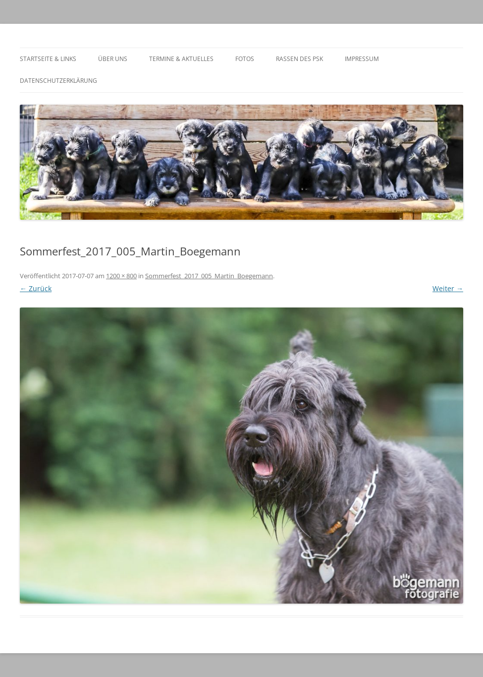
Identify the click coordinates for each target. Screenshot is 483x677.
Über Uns (112, 59)
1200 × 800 (121, 275)
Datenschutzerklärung (58, 80)
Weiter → (447, 288)
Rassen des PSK (299, 59)
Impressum (362, 59)
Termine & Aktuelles (181, 59)
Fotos (244, 59)
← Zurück (36, 288)
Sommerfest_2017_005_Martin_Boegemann (209, 275)
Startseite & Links (48, 59)
